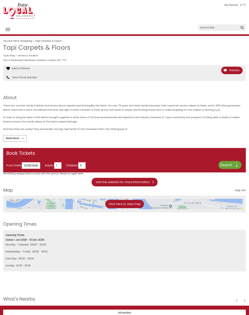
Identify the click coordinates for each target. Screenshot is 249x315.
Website (234, 70)
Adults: (49, 166)
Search (226, 165)
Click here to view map (124, 204)
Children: (72, 166)
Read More (12, 138)
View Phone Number (24, 77)
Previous (245, 301)
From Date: (14, 166)
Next (237, 301)
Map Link (240, 191)
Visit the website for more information (123, 182)
